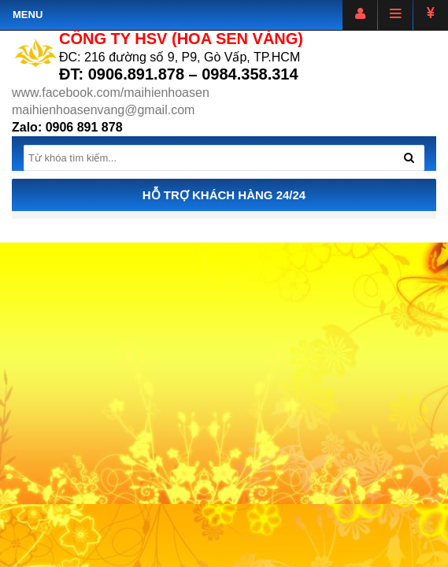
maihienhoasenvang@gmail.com (103, 110)
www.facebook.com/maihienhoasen (110, 92)
